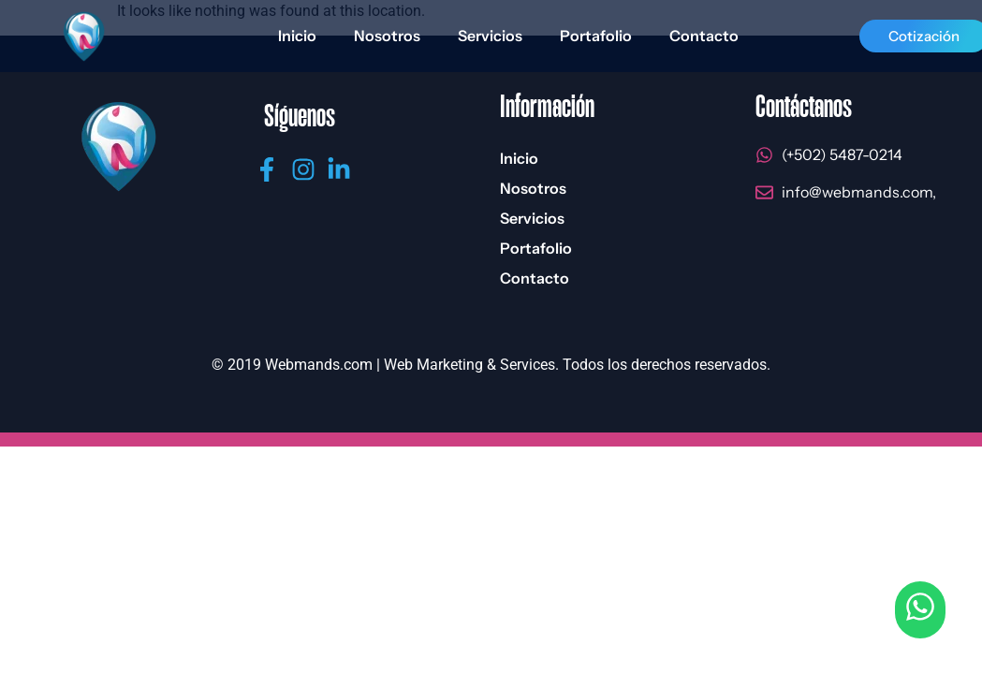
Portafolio (596, 35)
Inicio (297, 35)
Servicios (490, 35)
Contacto (704, 35)
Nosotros (387, 35)
